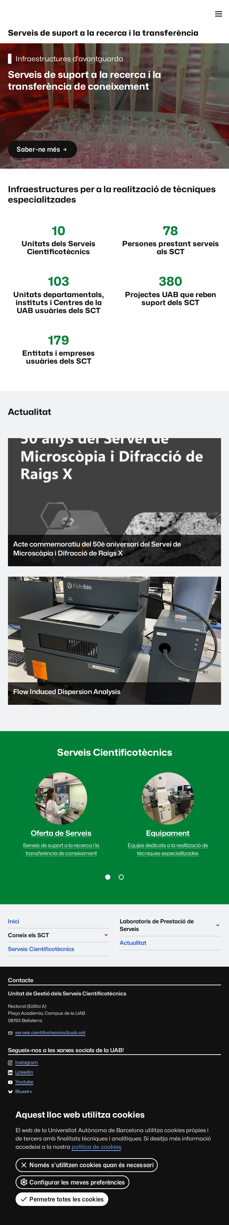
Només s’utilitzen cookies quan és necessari (87, 1165)
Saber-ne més (42, 151)
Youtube (24, 1082)
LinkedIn (24, 1072)
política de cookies (96, 1147)
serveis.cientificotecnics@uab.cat (50, 1032)
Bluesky (23, 1092)
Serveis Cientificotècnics (41, 949)
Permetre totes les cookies (62, 1199)
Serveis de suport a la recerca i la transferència (103, 32)
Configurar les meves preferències (72, 1182)
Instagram (26, 1063)
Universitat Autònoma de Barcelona (39, 14)
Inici (13, 921)
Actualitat (133, 942)
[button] (107, 877)
